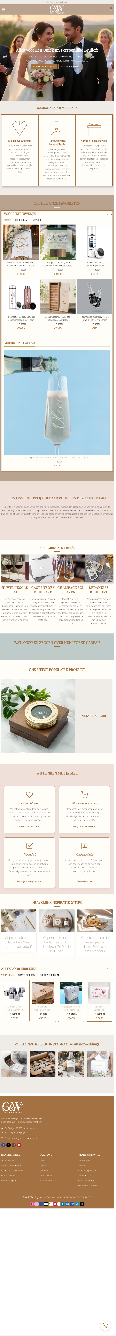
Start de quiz (83, 889)
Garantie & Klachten (87, 1193)
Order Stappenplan (87, 1178)
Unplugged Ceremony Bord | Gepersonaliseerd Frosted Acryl (58, 264)
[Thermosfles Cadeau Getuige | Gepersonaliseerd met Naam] (20, 297)
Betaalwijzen (84, 1168)
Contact (43, 1173)
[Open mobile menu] (4, 9)
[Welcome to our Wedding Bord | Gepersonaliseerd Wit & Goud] (20, 242)
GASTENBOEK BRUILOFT (43, 590)
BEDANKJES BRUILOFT (99, 590)
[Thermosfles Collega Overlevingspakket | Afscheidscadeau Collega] (95, 242)
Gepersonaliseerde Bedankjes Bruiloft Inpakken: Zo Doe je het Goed (57, 953)
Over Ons (44, 1168)
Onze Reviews (46, 1183)
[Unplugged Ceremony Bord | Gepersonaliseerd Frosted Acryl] (58, 242)
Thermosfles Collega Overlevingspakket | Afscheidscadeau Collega (95, 265)
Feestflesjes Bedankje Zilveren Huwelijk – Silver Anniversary (95, 318)
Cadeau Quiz (46, 1178)
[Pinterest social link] (19, 1153)
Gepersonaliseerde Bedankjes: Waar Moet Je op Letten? (18, 950)
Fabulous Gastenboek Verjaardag (100, 1017)
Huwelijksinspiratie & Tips (12, 1188)
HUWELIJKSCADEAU (15, 590)
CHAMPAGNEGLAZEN (70, 590)
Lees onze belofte (28, 831)
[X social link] (8, 1153)
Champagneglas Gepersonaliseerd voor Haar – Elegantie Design (56, 457)
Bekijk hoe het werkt (83, 831)
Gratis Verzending (86, 1188)
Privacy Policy (7, 1168)
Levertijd (82, 1173)
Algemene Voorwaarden (12, 1178)
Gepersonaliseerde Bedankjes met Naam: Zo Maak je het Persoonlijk (95, 953)
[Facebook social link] (3, 1153)
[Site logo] (57, 9)
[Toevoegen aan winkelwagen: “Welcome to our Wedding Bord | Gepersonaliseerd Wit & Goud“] (18, 929)
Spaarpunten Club (48, 1188)
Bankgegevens (8, 1183)
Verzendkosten (85, 1183)
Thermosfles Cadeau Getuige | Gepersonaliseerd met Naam (20, 318)
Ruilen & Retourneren (11, 1173)
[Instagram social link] (14, 1153)
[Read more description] (58, 297)
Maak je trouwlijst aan (28, 889)
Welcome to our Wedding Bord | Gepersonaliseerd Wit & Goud (20, 264)
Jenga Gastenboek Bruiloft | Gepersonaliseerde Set (57, 318)
